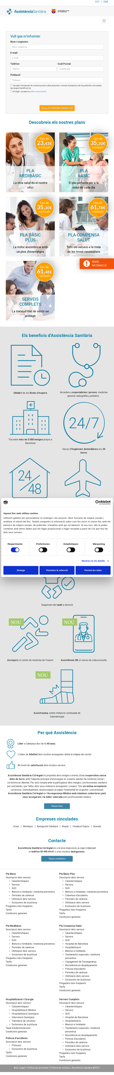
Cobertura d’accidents (76, 895)
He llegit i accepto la (28, 91)
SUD (14, 888)
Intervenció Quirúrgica (23, 1017)
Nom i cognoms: (19, 41)
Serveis (16, 884)
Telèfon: (15, 63)
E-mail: (14, 52)
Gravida (97, 826)
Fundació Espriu (81, 826)
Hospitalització (73, 947)
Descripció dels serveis (71, 1003)
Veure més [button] (57, 806)
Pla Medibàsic (13, 925)
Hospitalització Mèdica (24, 1010)
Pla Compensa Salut (70, 925)
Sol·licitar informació (57, 108)
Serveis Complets (69, 999)
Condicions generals (16, 913)
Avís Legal (19, 1067)
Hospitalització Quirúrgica (25, 1013)
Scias (16, 826)
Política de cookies (60, 1067)
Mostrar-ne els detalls (93, 561)
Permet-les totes (93, 570)
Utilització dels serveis (24, 899)
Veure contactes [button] (57, 858)
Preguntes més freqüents (19, 906)
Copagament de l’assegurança (80, 961)
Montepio (28, 826)
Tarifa (9, 909)
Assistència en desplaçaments (81, 965)
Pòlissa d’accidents (75, 968)
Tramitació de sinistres (23, 1020)
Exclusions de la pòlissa (24, 902)
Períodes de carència (23, 895)
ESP (97, 1)
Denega (21, 570)
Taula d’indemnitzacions (18, 1028)
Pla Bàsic (11, 873)
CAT (105, 1)
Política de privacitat (37, 1067)
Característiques (20, 881)
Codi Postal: (64, 63)
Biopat (65, 826)
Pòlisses (16, 1045)
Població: (15, 74)
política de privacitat (38, 92)
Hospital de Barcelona (76, 943)
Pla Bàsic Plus (67, 873)
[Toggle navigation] (104, 21)
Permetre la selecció (57, 570)
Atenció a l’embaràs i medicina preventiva (33, 891)
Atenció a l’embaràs (75, 951)
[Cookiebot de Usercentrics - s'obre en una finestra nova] (98, 502)
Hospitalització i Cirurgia (19, 999)
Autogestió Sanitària (47, 826)
